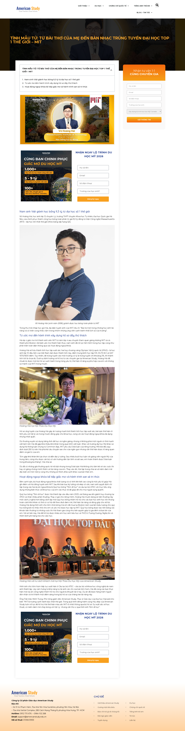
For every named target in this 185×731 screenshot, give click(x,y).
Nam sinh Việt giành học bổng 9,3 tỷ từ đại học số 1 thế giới (52, 79)
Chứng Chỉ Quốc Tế (119, 6)
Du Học (99, 6)
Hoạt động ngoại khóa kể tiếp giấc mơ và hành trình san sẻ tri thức (56, 87)
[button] (157, 5)
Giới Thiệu (84, 6)
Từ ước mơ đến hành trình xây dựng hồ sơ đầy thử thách (51, 83)
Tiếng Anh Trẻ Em (143, 6)
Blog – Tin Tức (144, 13)
